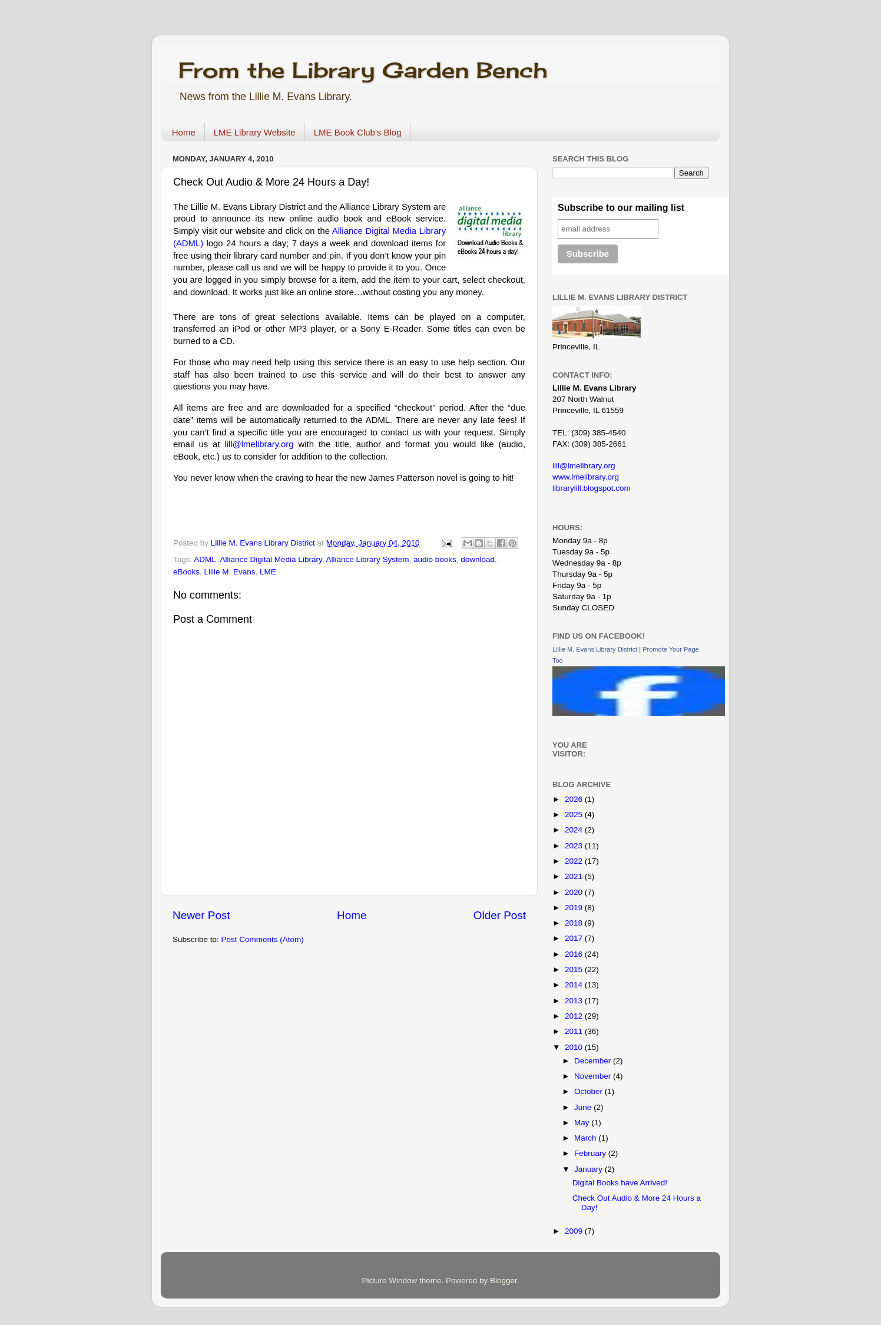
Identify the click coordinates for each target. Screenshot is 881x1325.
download (478, 559)
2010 (575, 1047)
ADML (205, 559)
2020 (575, 892)
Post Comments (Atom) (262, 939)
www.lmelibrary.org (585, 476)
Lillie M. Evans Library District (594, 649)
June (584, 1107)
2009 (575, 1231)
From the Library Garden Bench (362, 70)
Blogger (503, 1280)
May (582, 1122)
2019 (575, 907)
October (589, 1091)
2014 (575, 984)
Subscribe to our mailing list (621, 208)
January (589, 1169)
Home (184, 132)
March (586, 1138)
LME (268, 571)
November (593, 1076)
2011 (575, 1031)
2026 (575, 799)
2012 (575, 1016)
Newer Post (201, 915)
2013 (575, 1000)
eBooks (186, 571)
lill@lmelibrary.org (259, 444)
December (593, 1060)
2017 (575, 938)
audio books (434, 559)
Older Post (499, 915)
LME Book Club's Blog (358, 132)
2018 (575, 922)
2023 (575, 845)
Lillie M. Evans (230, 571)
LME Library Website (255, 132)
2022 (575, 861)
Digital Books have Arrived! (619, 1182)
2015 (575, 969)
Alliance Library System (367, 559)
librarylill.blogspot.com (591, 488)
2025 (575, 814)
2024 (575, 829)
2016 (575, 954)
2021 (575, 876)
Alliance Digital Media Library (271, 559)
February (591, 1153)
